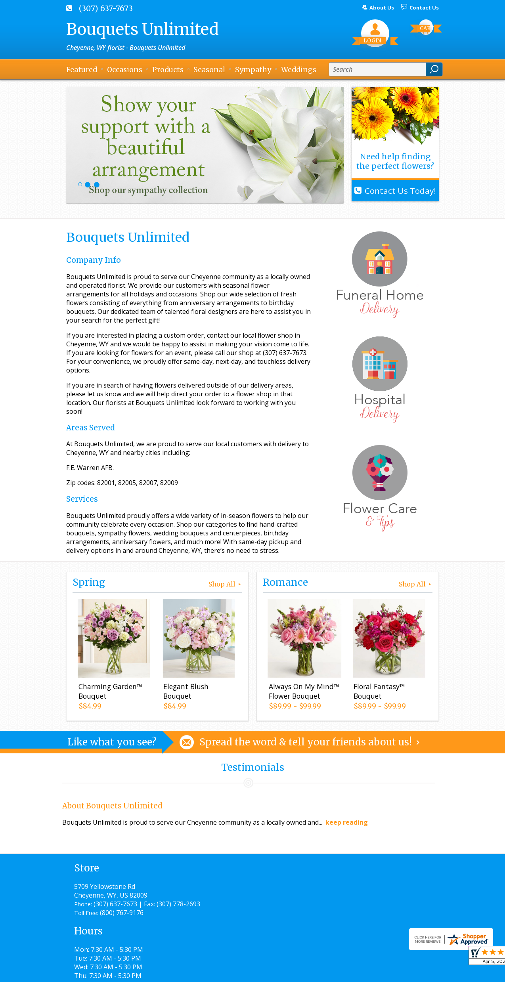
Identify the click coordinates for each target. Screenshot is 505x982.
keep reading (346, 822)
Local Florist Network (356, 972)
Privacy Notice (295, 972)
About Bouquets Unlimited (112, 805)
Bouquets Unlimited (142, 29)
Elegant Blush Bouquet (184, 693)
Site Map (411, 972)
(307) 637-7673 (106, 8)
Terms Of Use (243, 972)
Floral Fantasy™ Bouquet (377, 693)
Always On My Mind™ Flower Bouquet (302, 693)
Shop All (225, 584)
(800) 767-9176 (121, 921)
